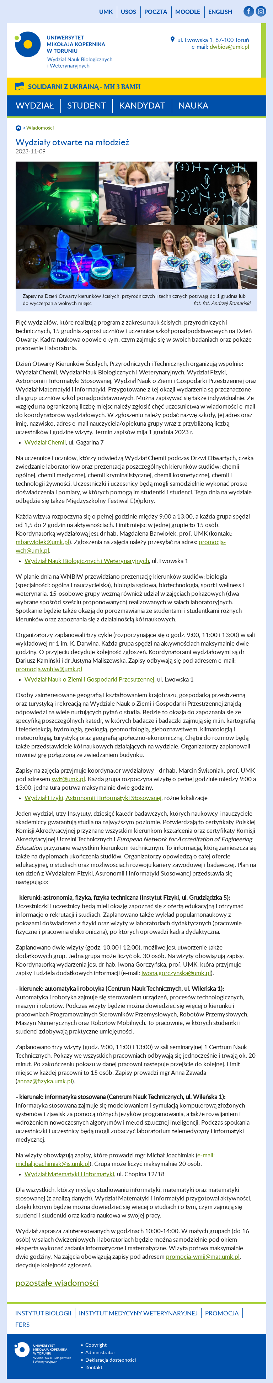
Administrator (100, 1352)
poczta (155, 12)
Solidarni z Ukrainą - (84, 87)
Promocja (222, 1313)
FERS (22, 1325)
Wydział (35, 106)
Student (86, 106)
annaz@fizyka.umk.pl (44, 1081)
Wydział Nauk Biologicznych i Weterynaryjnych (87, 561)
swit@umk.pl (68, 779)
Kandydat (142, 106)
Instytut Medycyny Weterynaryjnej (138, 1313)
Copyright (96, 1345)
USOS (128, 12)
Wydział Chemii (45, 443)
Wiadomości (40, 128)
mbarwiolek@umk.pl (42, 542)
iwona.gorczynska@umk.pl (176, 973)
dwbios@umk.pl (229, 47)
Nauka (193, 106)
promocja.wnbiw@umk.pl (49, 669)
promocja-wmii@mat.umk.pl (203, 1257)
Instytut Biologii (43, 1313)
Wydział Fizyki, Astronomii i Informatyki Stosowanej (93, 798)
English (220, 12)
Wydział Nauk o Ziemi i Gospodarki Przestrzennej (89, 680)
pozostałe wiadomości (57, 1283)
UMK (106, 12)
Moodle (187, 12)
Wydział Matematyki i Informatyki (69, 1174)
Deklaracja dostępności (110, 1360)
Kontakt (93, 1367)
